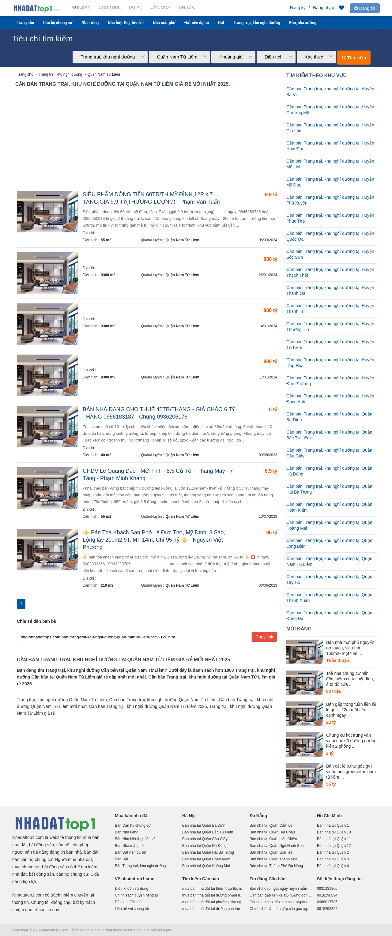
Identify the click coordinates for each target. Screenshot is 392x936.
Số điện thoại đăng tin (339, 878)
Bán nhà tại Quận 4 (333, 866)
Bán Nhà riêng (126, 832)
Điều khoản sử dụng (131, 888)
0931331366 (327, 888)
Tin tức (186, 7)
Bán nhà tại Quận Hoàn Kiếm (206, 859)
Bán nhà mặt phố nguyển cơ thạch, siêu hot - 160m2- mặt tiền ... (350, 648)
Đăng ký (297, 7)
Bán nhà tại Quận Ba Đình (203, 825)
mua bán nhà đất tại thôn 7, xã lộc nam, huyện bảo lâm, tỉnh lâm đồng (213, 888)
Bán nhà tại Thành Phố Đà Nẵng (276, 866)
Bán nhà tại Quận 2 (333, 852)
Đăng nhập (323, 7)
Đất (221, 22)
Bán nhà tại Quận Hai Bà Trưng (208, 852)
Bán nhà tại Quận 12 (334, 846)
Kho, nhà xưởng (302, 22)
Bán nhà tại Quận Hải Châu (272, 832)
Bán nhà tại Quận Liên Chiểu (273, 839)
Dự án (135, 7)
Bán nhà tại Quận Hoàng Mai (206, 866)
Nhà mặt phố (164, 22)
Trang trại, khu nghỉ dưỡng (257, 22)
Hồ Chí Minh (329, 815)
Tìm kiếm (354, 57)
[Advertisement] (147, 140)
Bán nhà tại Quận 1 (333, 825)
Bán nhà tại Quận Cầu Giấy (205, 839)
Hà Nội (189, 815)
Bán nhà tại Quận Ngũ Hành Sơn (276, 846)
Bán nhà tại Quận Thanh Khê (273, 859)
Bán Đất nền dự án (130, 852)
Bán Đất (121, 859)
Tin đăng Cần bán (267, 878)
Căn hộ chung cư (57, 22)
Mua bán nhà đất (132, 815)
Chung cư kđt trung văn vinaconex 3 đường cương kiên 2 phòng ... (351, 741)
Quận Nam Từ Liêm (182, 240)
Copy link (264, 636)
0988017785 (327, 902)
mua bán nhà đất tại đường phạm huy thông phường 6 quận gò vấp (213, 895)
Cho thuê (110, 7)
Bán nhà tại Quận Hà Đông (204, 846)
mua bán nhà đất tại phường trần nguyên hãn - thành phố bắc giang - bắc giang (213, 902)
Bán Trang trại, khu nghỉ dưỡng (140, 866)
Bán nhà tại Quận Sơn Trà (271, 852)
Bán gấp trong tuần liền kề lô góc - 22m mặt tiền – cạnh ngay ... (351, 710)
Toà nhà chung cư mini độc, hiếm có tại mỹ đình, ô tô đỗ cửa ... (350, 679)
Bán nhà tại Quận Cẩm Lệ (271, 825)
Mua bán (81, 7)
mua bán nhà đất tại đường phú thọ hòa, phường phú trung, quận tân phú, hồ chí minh (213, 909)
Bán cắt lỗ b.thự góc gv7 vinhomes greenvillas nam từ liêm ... (351, 772)
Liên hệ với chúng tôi (132, 909)
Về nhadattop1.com (134, 878)
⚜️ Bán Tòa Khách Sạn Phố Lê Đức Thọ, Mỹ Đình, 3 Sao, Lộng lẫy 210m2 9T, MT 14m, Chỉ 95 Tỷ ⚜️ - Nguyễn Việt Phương (154, 539)
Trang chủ (25, 22)
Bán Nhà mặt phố (129, 846)
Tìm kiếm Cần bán (200, 878)
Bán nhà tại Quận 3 (333, 859)
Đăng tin (364, 8)
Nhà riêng (90, 22)
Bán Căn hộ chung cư (133, 825)
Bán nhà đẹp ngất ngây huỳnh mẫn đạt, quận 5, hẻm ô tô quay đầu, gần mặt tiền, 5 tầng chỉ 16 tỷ (281, 888)
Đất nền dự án (196, 22)
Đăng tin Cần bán (129, 902)
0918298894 (327, 895)
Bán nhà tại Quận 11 (334, 839)
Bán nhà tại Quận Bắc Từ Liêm (207, 832)
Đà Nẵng (258, 815)
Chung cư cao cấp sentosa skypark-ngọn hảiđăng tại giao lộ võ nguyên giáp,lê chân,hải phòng (281, 902)
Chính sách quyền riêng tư (136, 895)
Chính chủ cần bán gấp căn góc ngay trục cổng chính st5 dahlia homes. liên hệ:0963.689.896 (281, 909)
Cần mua (160, 7)
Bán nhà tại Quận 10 (334, 832)
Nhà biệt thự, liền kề (126, 22)
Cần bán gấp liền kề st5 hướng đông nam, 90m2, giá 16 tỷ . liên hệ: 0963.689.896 (281, 895)
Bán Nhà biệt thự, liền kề (135, 839)
